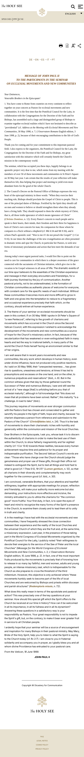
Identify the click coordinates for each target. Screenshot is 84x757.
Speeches (6, 19)
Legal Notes (42, 741)
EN (36, 59)
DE (30, 59)
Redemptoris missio (41, 586)
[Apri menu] (80, 6)
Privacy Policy (42, 749)
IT (48, 59)
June (20, 19)
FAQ (42, 737)
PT (53, 59)
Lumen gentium (54, 468)
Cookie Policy (42, 745)
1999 (15, 19)
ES (42, 59)
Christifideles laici (41, 421)
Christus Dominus (14, 219)
